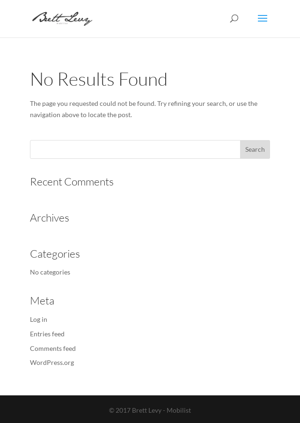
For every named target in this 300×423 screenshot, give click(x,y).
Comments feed (53, 348)
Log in (38, 319)
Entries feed (47, 334)
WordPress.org (52, 362)
